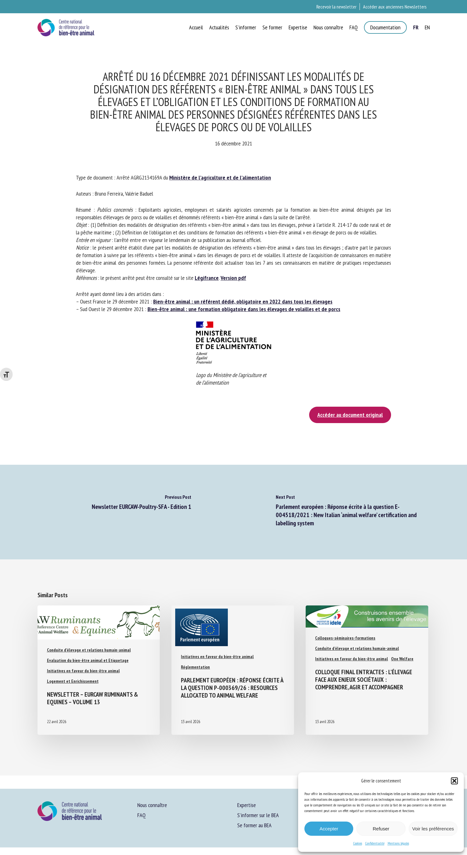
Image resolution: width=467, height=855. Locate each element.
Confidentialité (374, 843)
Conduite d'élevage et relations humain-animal (89, 650)
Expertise (246, 805)
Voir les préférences (433, 828)
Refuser (381, 828)
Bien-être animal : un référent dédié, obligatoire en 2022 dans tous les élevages (242, 301)
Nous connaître (152, 805)
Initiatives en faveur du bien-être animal (83, 671)
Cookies (357, 843)
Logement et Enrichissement (73, 681)
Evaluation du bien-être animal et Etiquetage (88, 660)
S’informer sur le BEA (258, 815)
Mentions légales (398, 843)
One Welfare (402, 659)
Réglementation (195, 667)
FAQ (141, 815)
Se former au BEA (254, 825)
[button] (454, 781)
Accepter (329, 828)
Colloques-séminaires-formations (345, 638)
